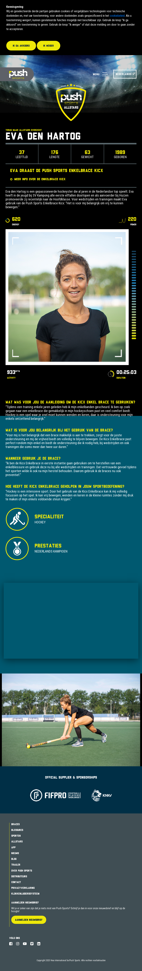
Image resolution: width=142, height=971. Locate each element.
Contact (16, 882)
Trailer (15, 864)
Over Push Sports (21, 870)
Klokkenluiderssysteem (25, 893)
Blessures (17, 829)
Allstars (17, 841)
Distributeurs (19, 876)
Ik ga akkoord (21, 45)
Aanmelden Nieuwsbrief (25, 902)
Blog (13, 858)
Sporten (16, 835)
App (13, 847)
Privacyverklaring (23, 887)
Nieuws (15, 853)
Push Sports (17, 74)
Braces (15, 824)
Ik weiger (48, 45)
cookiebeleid (117, 15)
